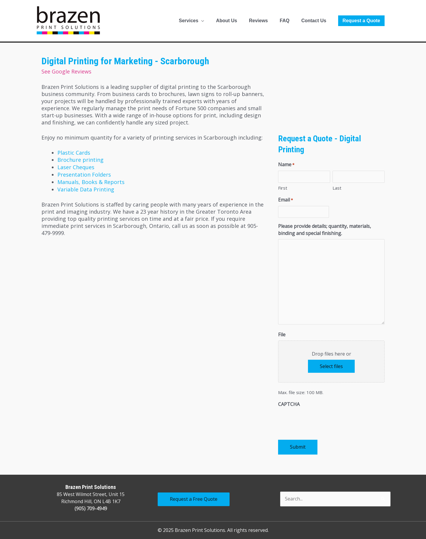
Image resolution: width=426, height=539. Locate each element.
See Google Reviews (66, 71)
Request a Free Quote (194, 499)
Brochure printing (80, 159)
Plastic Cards (73, 152)
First (282, 188)
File (281, 334)
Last (337, 188)
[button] (361, 20)
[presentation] (323, 421)
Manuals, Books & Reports (91, 180)
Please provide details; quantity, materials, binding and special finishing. (324, 229)
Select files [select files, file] (331, 366)
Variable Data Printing (85, 187)
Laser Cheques (75, 166)
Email (285, 200)
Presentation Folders (84, 173)
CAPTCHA (289, 404)
